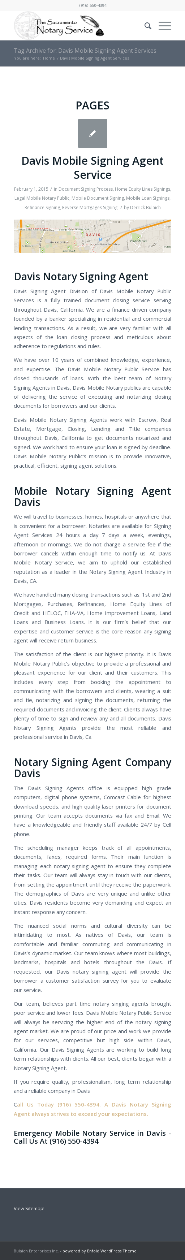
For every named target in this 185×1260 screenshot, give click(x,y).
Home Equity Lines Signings (142, 189)
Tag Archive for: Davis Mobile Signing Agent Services (85, 51)
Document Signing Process (86, 189)
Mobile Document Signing (98, 198)
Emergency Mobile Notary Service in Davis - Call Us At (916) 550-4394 (92, 1137)
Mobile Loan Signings (147, 198)
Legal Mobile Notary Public (41, 198)
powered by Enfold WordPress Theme (100, 1250)
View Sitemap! (29, 1208)
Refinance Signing (42, 207)
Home (49, 58)
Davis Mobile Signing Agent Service (92, 167)
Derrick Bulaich (145, 207)
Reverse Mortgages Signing (89, 207)
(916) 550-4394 (92, 5)
